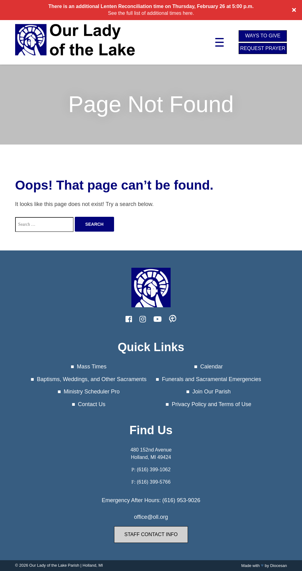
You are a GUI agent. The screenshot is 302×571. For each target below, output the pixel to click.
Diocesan (278, 565)
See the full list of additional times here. (151, 13)
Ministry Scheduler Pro (92, 391)
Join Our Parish (211, 391)
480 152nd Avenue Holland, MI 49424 (151, 453)
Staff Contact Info (150, 534)
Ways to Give (262, 35)
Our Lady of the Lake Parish (54, 565)
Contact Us (91, 404)
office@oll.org (151, 517)
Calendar (211, 366)
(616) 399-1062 (153, 469)
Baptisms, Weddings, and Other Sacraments (92, 379)
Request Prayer (262, 48)
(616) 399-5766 (153, 482)
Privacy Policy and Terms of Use (211, 404)
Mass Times (92, 366)
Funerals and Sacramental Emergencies (211, 379)
